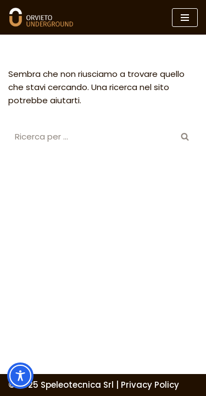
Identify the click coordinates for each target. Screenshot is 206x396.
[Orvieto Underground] (41, 17)
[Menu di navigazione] (185, 17)
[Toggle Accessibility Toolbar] (20, 376)
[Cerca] (90, 136)
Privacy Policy (150, 385)
